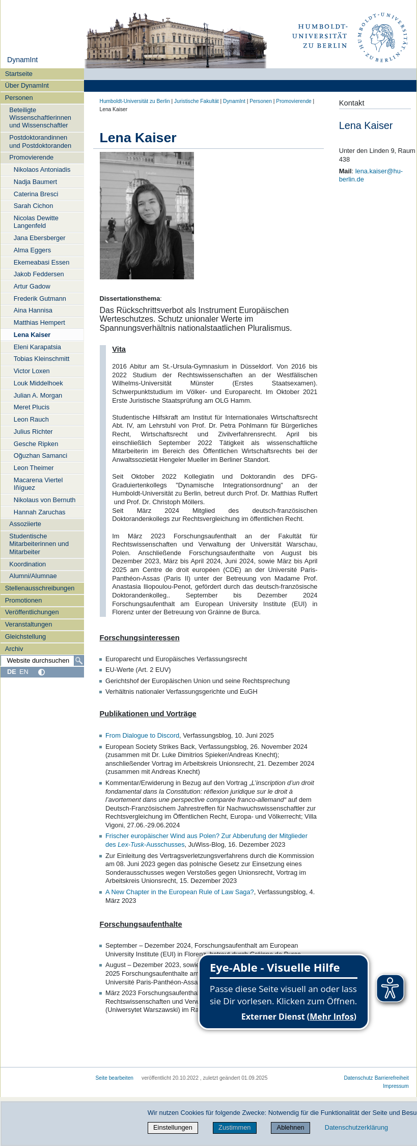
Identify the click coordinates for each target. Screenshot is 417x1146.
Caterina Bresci (36, 194)
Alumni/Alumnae (33, 576)
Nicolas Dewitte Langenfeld (36, 221)
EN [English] (24, 671)
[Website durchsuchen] (42, 660)
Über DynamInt (27, 85)
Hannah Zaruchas (40, 512)
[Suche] (79, 660)
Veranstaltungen (28, 624)
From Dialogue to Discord (142, 735)
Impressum (396, 1086)
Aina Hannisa (33, 310)
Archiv (14, 649)
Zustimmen (234, 1127)
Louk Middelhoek (38, 383)
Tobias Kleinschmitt (42, 358)
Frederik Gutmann (40, 298)
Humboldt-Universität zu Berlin (135, 101)
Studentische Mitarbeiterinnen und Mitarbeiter (39, 544)
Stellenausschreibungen (40, 588)
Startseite (19, 73)
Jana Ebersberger (40, 238)
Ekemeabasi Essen (42, 262)
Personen (19, 97)
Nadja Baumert (35, 182)
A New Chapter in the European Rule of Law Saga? (179, 892)
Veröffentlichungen (32, 612)
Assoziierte (25, 524)
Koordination (27, 564)
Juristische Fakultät (196, 101)
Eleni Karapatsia (37, 347)
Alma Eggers (32, 250)
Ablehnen (290, 1127)
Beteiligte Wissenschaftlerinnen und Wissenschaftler (40, 117)
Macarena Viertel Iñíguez (38, 483)
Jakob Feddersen (39, 274)
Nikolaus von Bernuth (45, 500)
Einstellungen (172, 1127)
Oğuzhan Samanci (40, 455)
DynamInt (22, 60)
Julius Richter (33, 431)
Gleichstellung (25, 636)
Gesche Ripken (36, 444)
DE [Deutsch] (11, 671)
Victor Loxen (32, 371)
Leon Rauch (31, 419)
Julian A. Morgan (38, 395)
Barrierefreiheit (392, 1078)
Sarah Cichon (33, 206)
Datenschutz (358, 1078)
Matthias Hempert (39, 322)
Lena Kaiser (32, 334)
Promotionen (23, 600)
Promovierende (31, 157)
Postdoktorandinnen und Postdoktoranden (40, 141)
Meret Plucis (31, 407)
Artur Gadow (32, 286)
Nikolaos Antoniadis (42, 169)
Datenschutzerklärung (356, 1127)
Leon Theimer (34, 468)
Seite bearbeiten (115, 1078)
